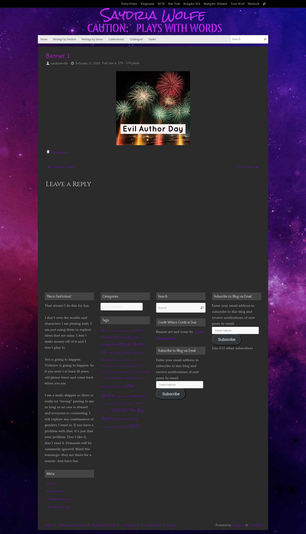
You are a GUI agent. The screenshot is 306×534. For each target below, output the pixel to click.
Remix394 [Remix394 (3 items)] (135, 396)
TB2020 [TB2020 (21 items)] (119, 410)
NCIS (161, 3)
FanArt (171, 525)
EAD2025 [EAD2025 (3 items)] (132, 366)
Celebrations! (130, 525)
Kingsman (147, 3)
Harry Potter (129, 3)
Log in (52, 483)
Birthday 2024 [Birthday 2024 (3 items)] (129, 337)
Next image (247, 167)
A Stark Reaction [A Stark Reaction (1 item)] (124, 331)
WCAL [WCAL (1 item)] (115, 419)
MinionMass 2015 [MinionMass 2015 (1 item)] (108, 387)
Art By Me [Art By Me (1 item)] (112, 331)
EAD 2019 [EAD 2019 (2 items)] (121, 360)
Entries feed (56, 491)
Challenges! (153, 525)
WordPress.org (58, 507)
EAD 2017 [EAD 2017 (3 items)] (138, 353)
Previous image (61, 167)
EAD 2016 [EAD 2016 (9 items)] (122, 353)
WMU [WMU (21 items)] (135, 426)
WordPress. (256, 525)
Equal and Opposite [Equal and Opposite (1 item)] (116, 372)
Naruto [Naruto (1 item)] (120, 387)
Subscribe (171, 394)
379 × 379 (124, 63)
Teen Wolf (237, 3)
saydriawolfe (59, 63)
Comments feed (59, 499)
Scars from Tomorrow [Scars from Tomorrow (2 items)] (122, 403)
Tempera (238, 525)
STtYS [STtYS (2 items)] (138, 403)
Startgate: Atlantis (215, 3)
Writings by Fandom (72, 525)
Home (48, 525)
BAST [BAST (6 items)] (137, 331)
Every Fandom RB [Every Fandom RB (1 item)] (133, 372)
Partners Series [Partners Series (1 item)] (121, 396)
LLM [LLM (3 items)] (127, 378)
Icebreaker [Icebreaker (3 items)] (117, 378)
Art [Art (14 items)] (104, 330)
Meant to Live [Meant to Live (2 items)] (139, 378)
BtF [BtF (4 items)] (111, 353)
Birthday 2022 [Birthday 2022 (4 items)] (110, 337)
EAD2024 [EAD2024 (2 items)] (119, 366)
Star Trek (174, 3)
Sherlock (253, 3)
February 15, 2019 (88, 63)
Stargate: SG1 (191, 3)
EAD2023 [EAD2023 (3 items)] (107, 366)
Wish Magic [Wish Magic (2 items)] (121, 427)
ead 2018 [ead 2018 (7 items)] (108, 360)
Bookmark (59, 152)
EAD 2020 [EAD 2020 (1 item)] (132, 360)
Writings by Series (103, 525)
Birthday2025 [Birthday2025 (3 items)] (109, 344)
